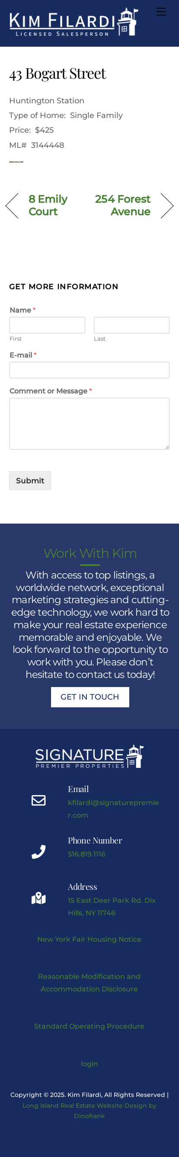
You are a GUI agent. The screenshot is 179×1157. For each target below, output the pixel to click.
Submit (30, 480)
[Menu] (161, 11)
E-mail (23, 355)
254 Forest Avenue (122, 205)
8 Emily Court (48, 205)
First (16, 338)
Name (22, 310)
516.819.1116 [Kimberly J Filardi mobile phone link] (86, 854)
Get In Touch (90, 697)
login (89, 1063)
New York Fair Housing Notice (89, 939)
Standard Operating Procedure (89, 1026)
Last (99, 338)
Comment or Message (51, 391)
